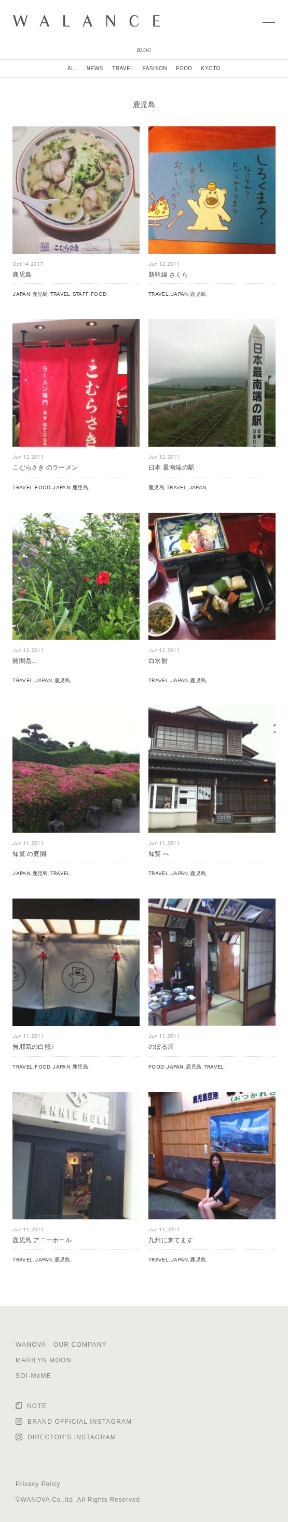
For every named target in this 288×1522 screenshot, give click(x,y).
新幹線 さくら (168, 274)
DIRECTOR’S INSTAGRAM (72, 1437)
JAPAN (21, 294)
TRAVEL (122, 68)
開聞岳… (24, 661)
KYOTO (211, 68)
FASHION (155, 68)
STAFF (81, 294)
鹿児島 (22, 274)
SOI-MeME (33, 1376)
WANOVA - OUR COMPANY (61, 1344)
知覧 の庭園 (29, 853)
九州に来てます (170, 1240)
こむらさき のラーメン (45, 467)
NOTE (37, 1406)
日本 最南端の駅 (171, 467)
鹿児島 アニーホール (41, 1240)
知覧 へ (158, 853)
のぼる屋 (161, 1046)
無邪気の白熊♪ (33, 1046)
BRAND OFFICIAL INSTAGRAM (80, 1421)
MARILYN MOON (44, 1360)
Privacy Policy (38, 1484)
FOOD (184, 68)
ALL (72, 68)
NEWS (95, 68)
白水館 (158, 661)
